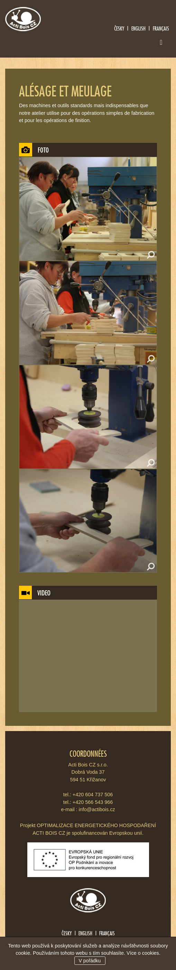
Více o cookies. (143, 953)
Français (161, 28)
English (138, 28)
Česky (119, 28)
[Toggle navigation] (161, 44)
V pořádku (90, 960)
